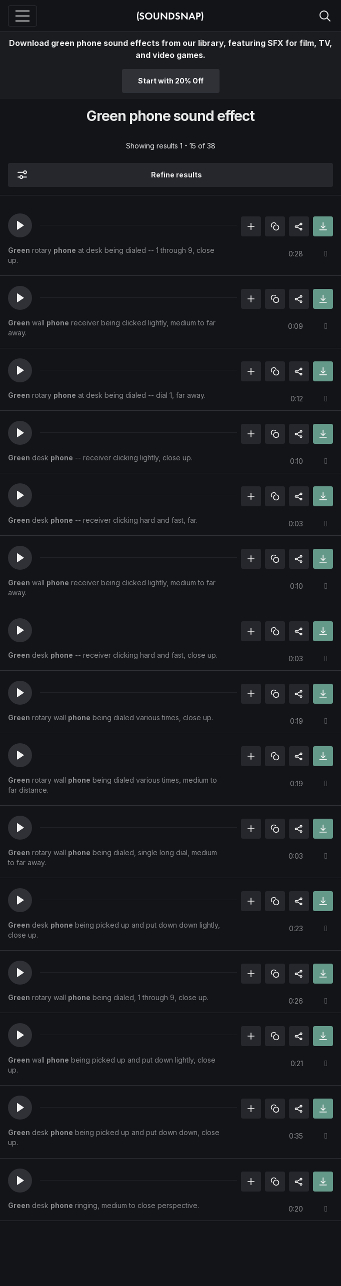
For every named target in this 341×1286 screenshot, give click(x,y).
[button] (20, 225)
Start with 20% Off (171, 80)
